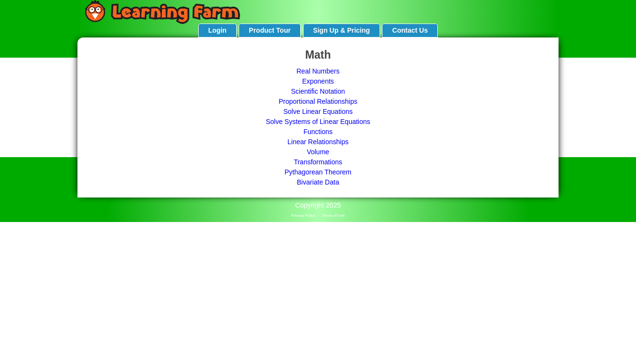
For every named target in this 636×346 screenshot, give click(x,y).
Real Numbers (317, 71)
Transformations (318, 162)
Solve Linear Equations (318, 111)
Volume (318, 152)
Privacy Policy (303, 215)
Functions (318, 132)
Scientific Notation (318, 91)
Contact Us (410, 30)
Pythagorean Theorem (317, 172)
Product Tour (270, 30)
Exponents (318, 81)
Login (217, 30)
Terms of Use (333, 215)
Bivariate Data (318, 182)
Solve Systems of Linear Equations (318, 121)
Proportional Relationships (318, 101)
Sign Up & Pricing (341, 30)
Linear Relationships (318, 142)
